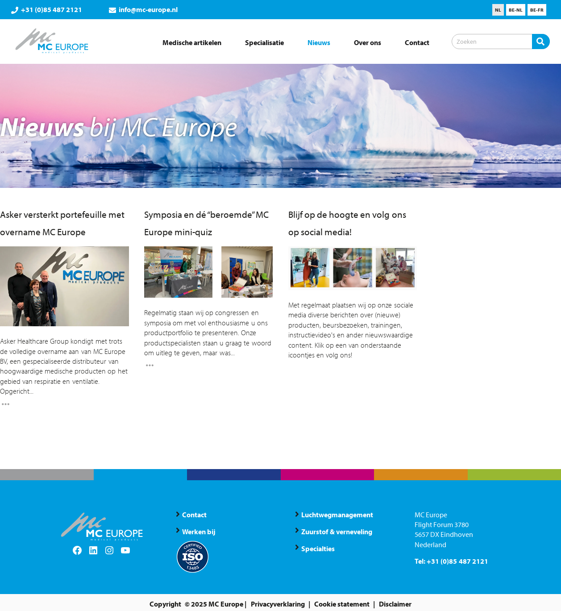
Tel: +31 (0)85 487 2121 (451, 561)
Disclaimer (395, 603)
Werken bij (199, 531)
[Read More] (5, 405)
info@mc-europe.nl (143, 9)
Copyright (165, 603)
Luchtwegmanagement (337, 514)
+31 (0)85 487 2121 (46, 9)
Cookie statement (342, 603)
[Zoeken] (501, 41)
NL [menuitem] (498, 10)
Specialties (318, 548)
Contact (194, 514)
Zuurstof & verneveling (336, 531)
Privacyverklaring (278, 603)
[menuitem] (498, 10)
